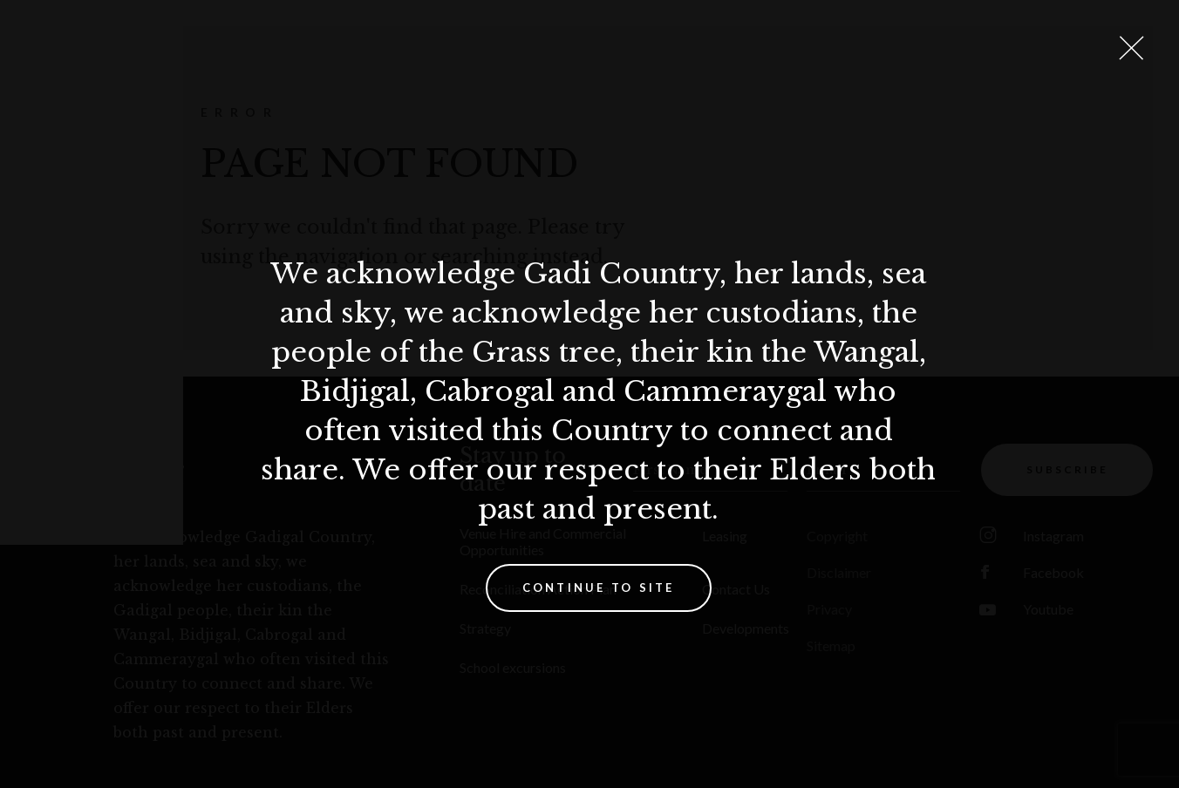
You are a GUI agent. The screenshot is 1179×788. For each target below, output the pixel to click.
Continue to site (598, 587)
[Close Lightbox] (1131, 48)
